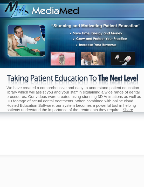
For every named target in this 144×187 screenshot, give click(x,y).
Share (128, 110)
